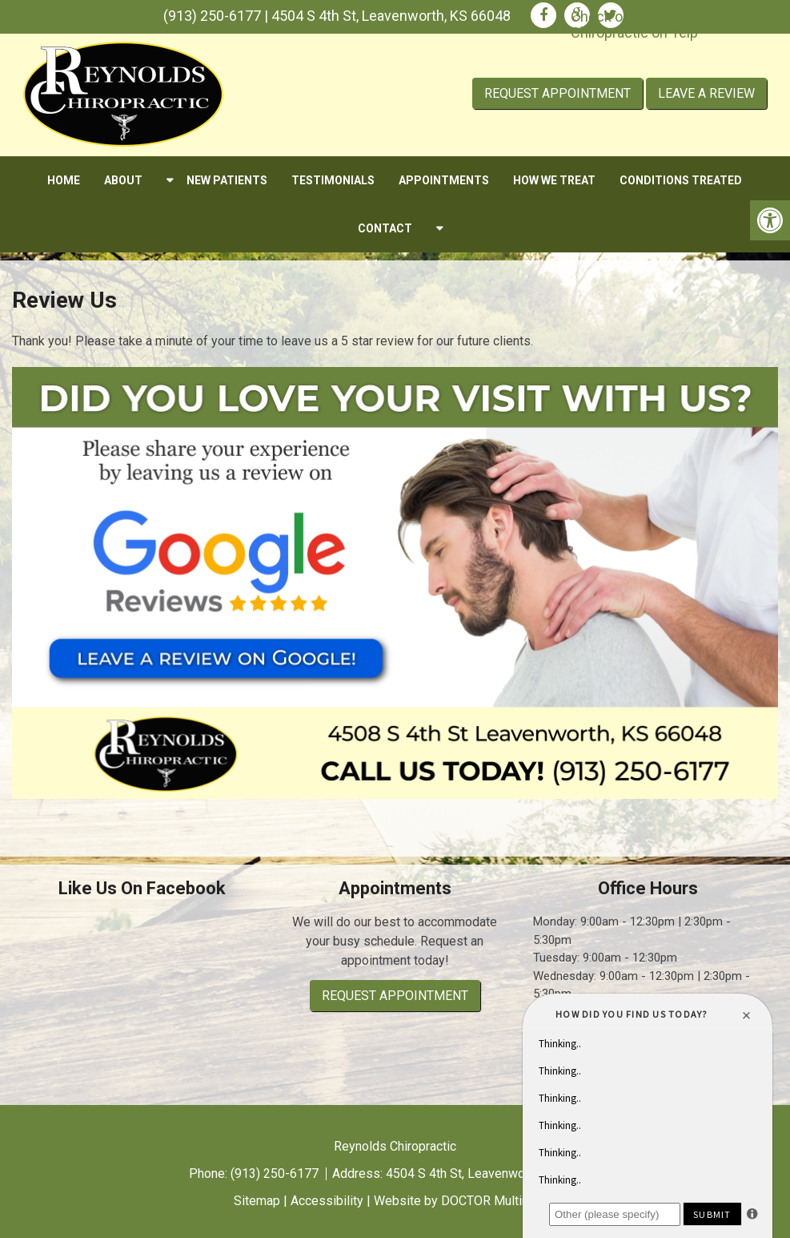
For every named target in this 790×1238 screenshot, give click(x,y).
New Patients (226, 180)
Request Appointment (557, 93)
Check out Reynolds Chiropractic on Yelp (634, 24)
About (123, 180)
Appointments (444, 180)
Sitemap (257, 1200)
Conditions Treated (681, 180)
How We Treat (554, 180)
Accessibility (327, 1200)
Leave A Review (706, 93)
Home (63, 180)
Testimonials (333, 180)
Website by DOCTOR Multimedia (465, 1200)
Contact (385, 228)
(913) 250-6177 (212, 15)
